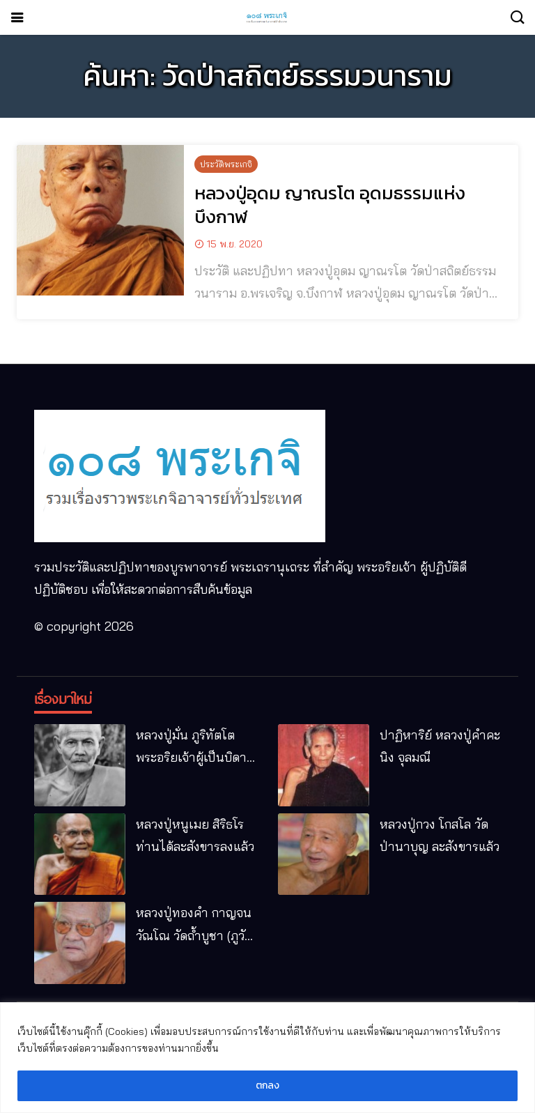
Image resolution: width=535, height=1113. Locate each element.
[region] (267, 1057)
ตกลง (267, 1085)
